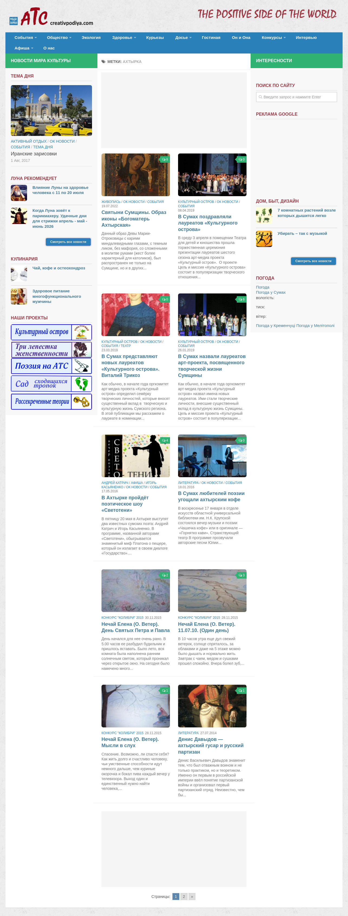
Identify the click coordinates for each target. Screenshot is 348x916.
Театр (126, 338)
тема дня (43, 139)
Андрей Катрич (114, 475)
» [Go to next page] (192, 889)
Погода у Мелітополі (315, 318)
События (22, 39)
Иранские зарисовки (34, 146)
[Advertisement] (174, 103)
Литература (188, 475)
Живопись (110, 194)
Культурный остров (196, 194)
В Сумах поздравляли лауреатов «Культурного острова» (208, 215)
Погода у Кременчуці (275, 318)
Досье (162, 39)
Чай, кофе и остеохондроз (58, 260)
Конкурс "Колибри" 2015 (122, 610)
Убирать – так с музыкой (302, 225)
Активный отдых (29, 133)
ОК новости (134, 194)
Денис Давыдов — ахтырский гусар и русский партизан (211, 738)
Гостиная (188, 39)
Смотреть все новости (68, 234)
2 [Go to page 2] (184, 889)
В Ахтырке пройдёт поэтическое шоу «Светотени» (125, 496)
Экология (83, 39)
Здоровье (110, 39)
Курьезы (140, 39)
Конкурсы (240, 39)
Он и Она (214, 39)
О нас (321, 39)
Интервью (272, 39)
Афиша (297, 39)
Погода (262, 279)
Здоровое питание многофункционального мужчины (56, 288)
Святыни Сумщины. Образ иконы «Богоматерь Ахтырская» (133, 211)
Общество (52, 39)
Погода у (271, 284)
